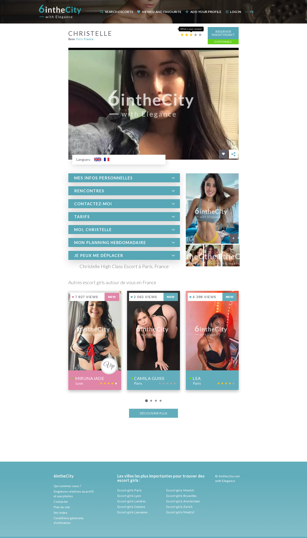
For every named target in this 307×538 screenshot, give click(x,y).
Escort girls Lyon (129, 495)
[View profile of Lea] (212, 340)
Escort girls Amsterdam (183, 501)
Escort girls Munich (180, 490)
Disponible (223, 41)
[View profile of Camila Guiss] (153, 340)
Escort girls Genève (131, 506)
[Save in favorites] (223, 153)
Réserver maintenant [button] (223, 32)
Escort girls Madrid (180, 512)
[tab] (124, 177)
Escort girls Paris (129, 490)
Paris (79, 39)
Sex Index (60, 512)
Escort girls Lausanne (132, 512)
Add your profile (203, 12)
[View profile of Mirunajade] (94, 340)
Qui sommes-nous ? (67, 486)
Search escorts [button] (116, 12)
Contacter (61, 501)
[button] (124, 177)
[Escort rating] (191, 34)
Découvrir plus (153, 413)
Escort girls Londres (131, 501)
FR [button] (249, 12)
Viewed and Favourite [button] (159, 12)
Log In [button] (233, 12)
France (88, 39)
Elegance (228, 481)
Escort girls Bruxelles (181, 495)
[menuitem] (116, 11)
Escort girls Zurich (179, 506)
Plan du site (62, 507)
